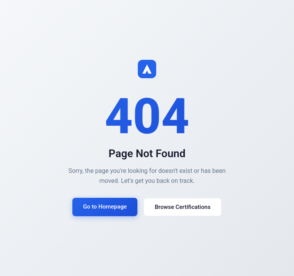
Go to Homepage (105, 206)
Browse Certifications (183, 207)
